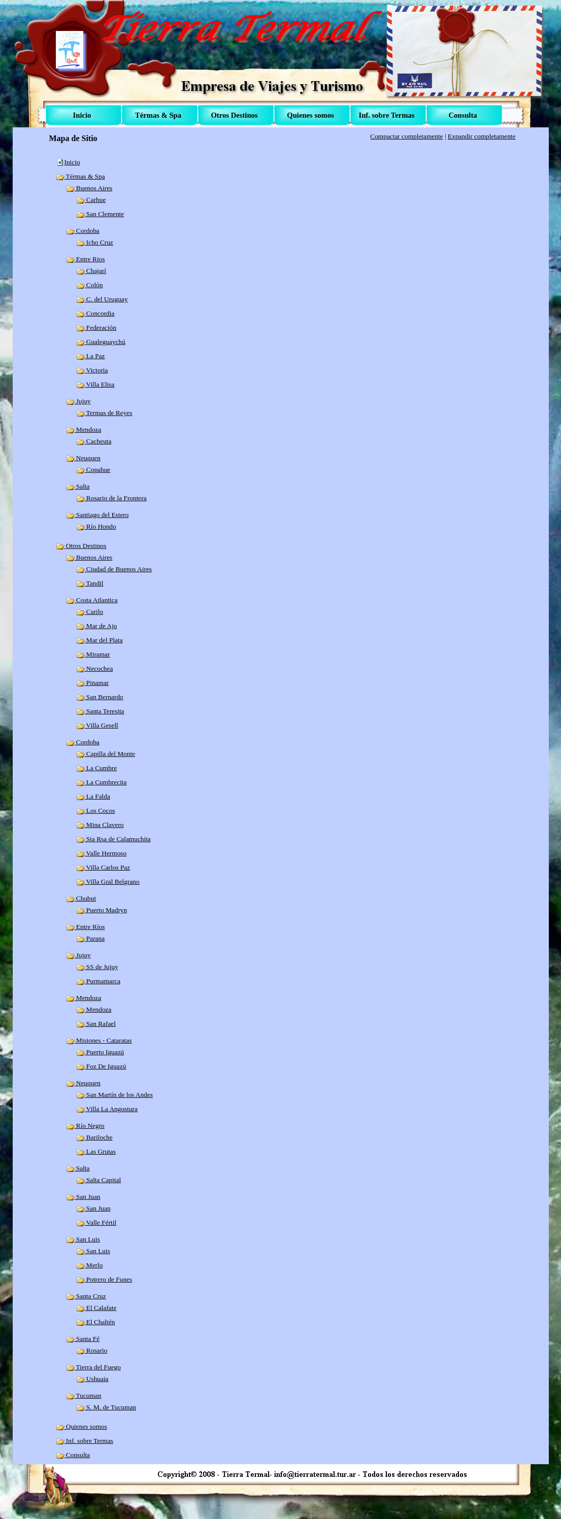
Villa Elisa (95, 384)
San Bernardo (99, 697)
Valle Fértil (96, 1222)
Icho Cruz (94, 242)
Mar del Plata (99, 640)
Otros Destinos (81, 545)
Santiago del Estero (97, 515)
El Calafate (96, 1307)
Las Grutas (96, 1151)
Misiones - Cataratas (99, 1040)
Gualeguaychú (100, 342)
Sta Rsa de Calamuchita (113, 839)
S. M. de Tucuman (106, 1407)
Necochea (94, 668)
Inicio (72, 162)
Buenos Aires (89, 188)
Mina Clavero (100, 824)
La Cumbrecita (101, 782)
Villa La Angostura (107, 1109)
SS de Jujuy (97, 967)
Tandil (90, 583)
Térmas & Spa (80, 176)
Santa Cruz (86, 1296)
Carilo (90, 611)
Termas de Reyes (104, 413)
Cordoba (83, 230)
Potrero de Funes (104, 1279)
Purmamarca (98, 981)
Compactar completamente (406, 136)
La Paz (90, 356)
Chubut (81, 898)
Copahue (93, 469)
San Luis (83, 1239)
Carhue (91, 199)
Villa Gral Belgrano (108, 881)
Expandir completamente (482, 136)
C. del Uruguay (102, 299)
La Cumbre (96, 768)
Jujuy (78, 401)
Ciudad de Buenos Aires (114, 569)
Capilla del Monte (106, 753)
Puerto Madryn (101, 910)
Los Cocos (95, 810)
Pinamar (92, 682)
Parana (90, 938)
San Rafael (96, 1023)
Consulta (73, 1455)
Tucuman (84, 1395)
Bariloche (94, 1137)
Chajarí (91, 270)
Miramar (93, 654)
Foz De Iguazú (101, 1066)
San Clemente (100, 214)
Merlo (89, 1265)
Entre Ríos (85, 926)
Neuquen (83, 458)
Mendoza (84, 429)
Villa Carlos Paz (103, 867)
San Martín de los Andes (114, 1094)
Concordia (95, 313)
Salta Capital (98, 1180)
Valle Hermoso (101, 853)
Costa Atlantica (92, 600)
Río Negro (85, 1125)
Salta (78, 486)
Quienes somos (81, 1426)
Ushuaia (92, 1379)
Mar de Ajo (96, 626)
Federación (96, 327)
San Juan (83, 1196)
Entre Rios (85, 259)
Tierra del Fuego (93, 1367)
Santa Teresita (100, 711)
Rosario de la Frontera (111, 498)
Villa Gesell (97, 725)
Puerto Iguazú (100, 1052)
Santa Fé (83, 1338)
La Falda (93, 796)
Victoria (92, 370)
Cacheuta (94, 441)
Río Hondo (96, 526)
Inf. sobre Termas (85, 1440)
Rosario (92, 1350)
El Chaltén (95, 1322)
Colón (89, 285)
